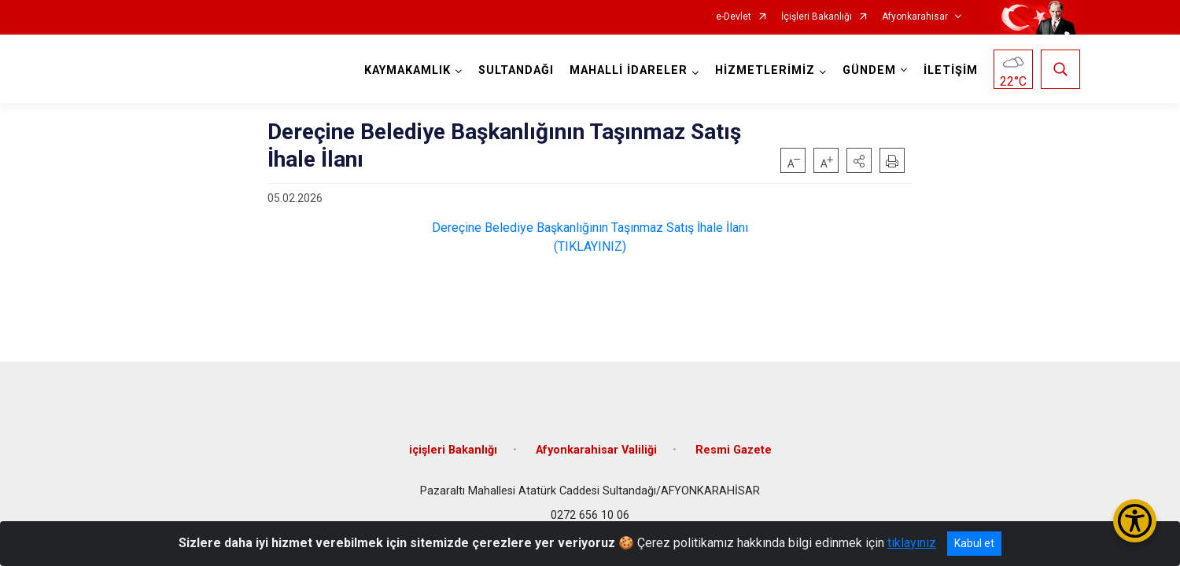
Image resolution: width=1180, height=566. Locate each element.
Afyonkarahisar (915, 17)
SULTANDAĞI (516, 70)
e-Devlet (733, 17)
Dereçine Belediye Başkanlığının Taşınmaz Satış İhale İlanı (590, 227)
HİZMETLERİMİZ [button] (765, 70)
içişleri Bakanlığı (453, 450)
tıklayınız (911, 542)
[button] (859, 160)
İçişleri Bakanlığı (816, 17)
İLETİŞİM (951, 70)
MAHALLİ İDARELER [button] (629, 70)
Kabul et (974, 543)
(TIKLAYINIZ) (590, 246)
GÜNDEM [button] (869, 70)
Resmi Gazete (733, 450)
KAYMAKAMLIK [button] (407, 70)
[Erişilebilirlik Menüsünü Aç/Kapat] (1134, 520)
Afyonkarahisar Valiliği (596, 450)
